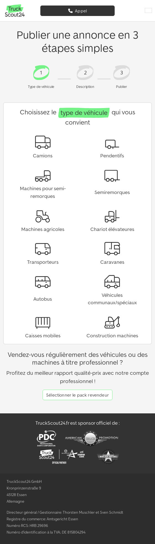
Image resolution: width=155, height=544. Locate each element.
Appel (77, 11)
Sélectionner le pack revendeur (77, 395)
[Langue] (148, 11)
